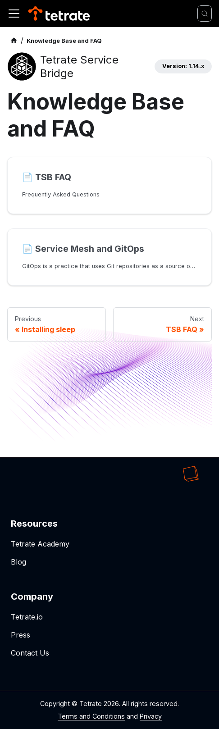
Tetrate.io (27, 616)
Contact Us (30, 652)
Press (20, 634)
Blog (18, 561)
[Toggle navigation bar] (14, 13)
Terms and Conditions (91, 716)
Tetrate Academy (40, 543)
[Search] (204, 13)
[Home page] (14, 41)
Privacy (151, 716)
